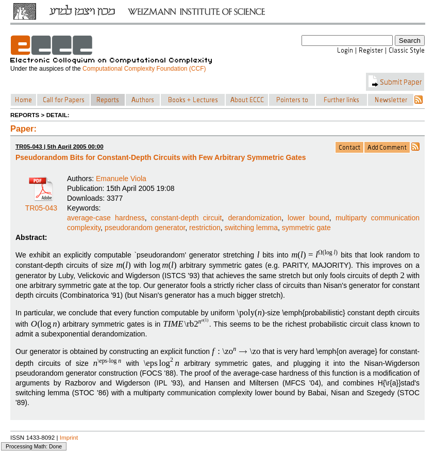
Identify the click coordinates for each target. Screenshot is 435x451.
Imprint (69, 437)
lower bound (308, 218)
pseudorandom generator (145, 227)
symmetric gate (306, 227)
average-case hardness (106, 218)
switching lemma (251, 227)
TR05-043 (41, 204)
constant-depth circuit (186, 218)
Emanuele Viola (121, 178)
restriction (205, 227)
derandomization (254, 218)
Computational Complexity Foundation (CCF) (144, 68)
